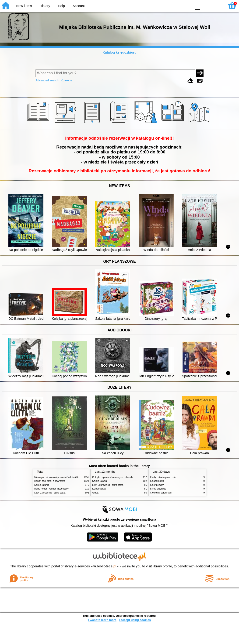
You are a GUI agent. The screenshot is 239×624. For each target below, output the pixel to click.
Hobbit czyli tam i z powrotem (49, 481)
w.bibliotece (104, 566)
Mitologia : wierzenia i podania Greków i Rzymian (60, 477)
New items (24, 6)
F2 (216, 5)
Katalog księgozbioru (119, 52)
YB (177, 5)
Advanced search (47, 80)
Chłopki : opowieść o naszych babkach (112, 477)
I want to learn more (102, 620)
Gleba (95, 492)
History (45, 6)
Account (79, 6)
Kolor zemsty (157, 485)
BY (186, 5)
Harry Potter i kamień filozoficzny (51, 488)
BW (168, 5)
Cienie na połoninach (161, 492)
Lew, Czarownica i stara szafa (49, 492)
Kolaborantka (99, 488)
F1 (205, 5)
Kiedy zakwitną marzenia (163, 477)
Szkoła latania (41, 485)
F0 (197, 5)
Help (61, 6)
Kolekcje (66, 80)
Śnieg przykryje (158, 488)
